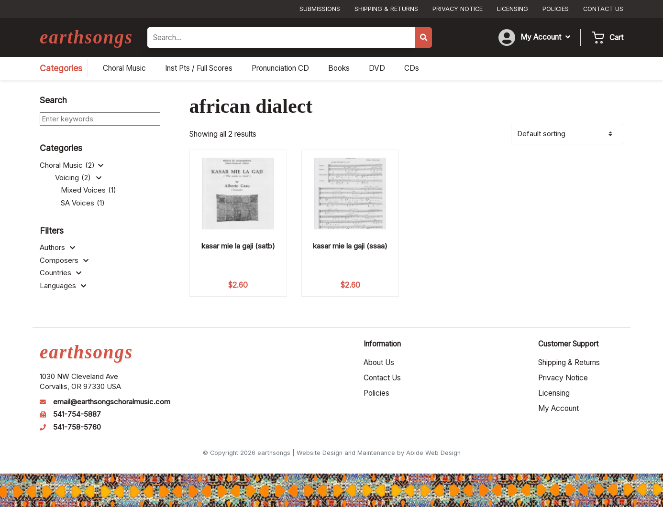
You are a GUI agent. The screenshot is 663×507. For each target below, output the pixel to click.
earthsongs (86, 37)
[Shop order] (567, 134)
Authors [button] (57, 247)
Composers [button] (64, 260)
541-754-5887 (77, 414)
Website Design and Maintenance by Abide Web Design (379, 452)
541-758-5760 (77, 427)
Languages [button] (63, 285)
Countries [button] (60, 273)
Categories (61, 68)
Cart (616, 37)
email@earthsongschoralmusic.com (111, 402)
